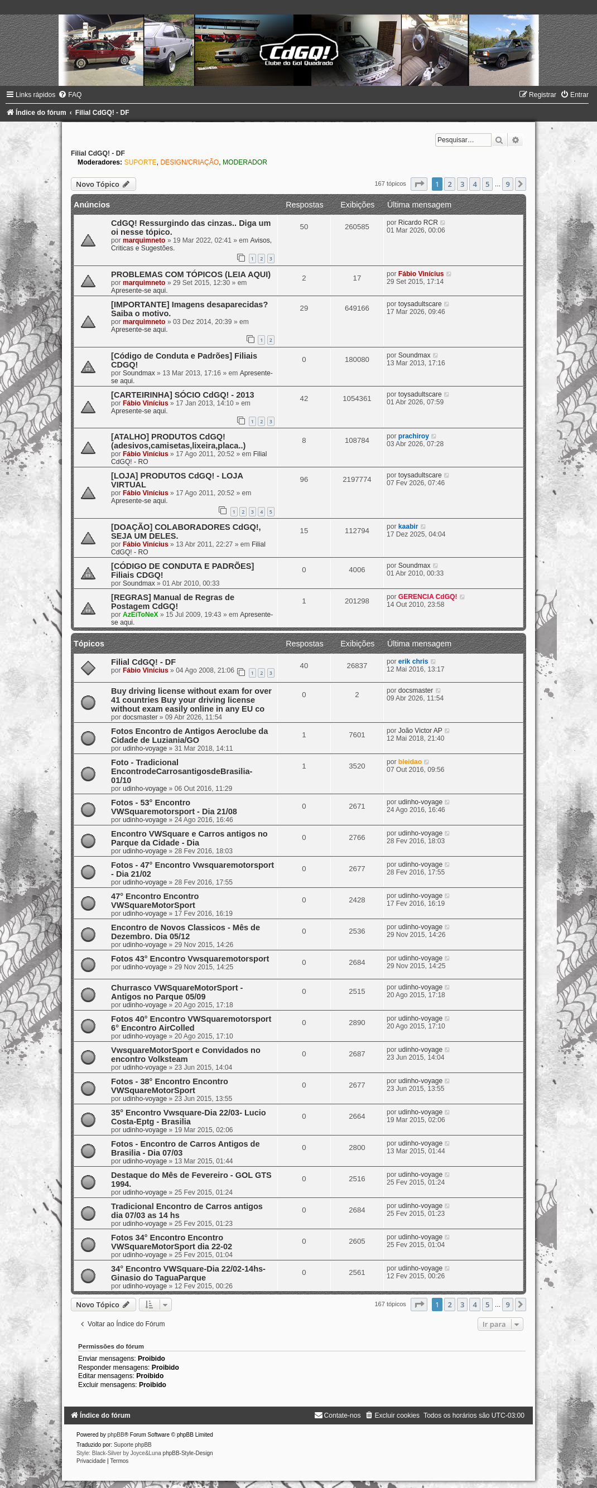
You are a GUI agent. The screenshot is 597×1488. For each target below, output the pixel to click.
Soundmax (139, 373)
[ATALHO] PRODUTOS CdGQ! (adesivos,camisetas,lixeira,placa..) (178, 441)
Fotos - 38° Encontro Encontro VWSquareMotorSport (169, 1086)
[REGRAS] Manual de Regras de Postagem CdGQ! (172, 602)
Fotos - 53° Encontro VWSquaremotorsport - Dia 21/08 (174, 807)
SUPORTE (140, 162)
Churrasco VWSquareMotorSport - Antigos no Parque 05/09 (177, 992)
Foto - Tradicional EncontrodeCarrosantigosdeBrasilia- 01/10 (181, 771)
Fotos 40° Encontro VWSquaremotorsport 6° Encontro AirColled (191, 1023)
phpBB (116, 1435)
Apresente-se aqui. (139, 290)
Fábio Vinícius (421, 274)
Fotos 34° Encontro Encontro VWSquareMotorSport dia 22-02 (171, 1242)
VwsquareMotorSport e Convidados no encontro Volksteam (186, 1055)
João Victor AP (420, 731)
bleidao (410, 762)
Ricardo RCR (418, 222)
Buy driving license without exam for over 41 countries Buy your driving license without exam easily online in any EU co (191, 700)
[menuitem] (69, 95)
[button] (419, 184)
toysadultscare (420, 304)
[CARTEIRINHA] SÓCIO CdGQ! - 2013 (182, 394)
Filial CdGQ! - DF (98, 153)
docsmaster (140, 717)
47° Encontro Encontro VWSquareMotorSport (155, 901)
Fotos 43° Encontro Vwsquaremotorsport (190, 958)
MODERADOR (245, 162)
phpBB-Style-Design (188, 1453)
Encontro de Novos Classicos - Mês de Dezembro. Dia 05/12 (185, 932)
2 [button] (449, 184)
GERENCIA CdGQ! (428, 597)
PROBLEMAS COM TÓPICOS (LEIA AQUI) (191, 274)
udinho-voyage (145, 748)
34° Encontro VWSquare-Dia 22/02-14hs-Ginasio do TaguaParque (188, 1273)
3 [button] (462, 184)
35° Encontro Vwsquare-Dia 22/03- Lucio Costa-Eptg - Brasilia (188, 1117)
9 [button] (507, 184)
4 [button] (474, 184)
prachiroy (413, 436)
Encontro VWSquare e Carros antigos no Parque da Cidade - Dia (189, 838)
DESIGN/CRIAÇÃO (189, 162)
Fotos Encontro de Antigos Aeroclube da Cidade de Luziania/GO (189, 736)
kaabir (408, 526)
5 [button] (487, 184)
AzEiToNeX (140, 615)
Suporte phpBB (133, 1445)
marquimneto (144, 240)
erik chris (413, 661)
